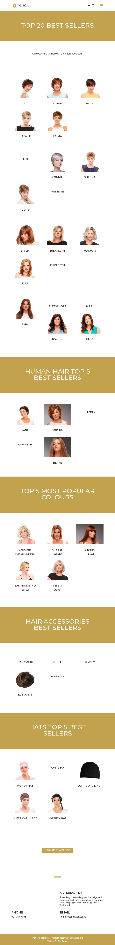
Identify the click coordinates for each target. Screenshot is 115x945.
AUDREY (25, 209)
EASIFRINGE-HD (25, 585)
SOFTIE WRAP (57, 818)
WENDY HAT (25, 785)
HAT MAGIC (25, 662)
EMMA (57, 136)
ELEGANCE (25, 694)
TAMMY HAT (57, 767)
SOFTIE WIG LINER (90, 785)
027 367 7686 (18, 916)
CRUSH (57, 662)
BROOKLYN (57, 250)
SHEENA (89, 177)
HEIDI (90, 339)
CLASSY (90, 662)
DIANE (57, 103)
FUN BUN (57, 676)
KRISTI (57, 585)
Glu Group (63, 941)
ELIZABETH (57, 265)
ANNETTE (57, 191)
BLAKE (57, 462)
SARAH (89, 306)
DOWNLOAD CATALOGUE (57, 850)
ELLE (25, 283)
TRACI (25, 103)
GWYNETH (25, 444)
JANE (25, 430)
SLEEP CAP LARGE (25, 818)
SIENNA (90, 412)
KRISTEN (57, 549)
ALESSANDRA (57, 306)
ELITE (25, 159)
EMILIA (25, 250)
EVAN (89, 103)
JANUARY (89, 250)
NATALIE (25, 136)
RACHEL (57, 339)
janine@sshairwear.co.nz (73, 916)
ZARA (25, 324)
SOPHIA (57, 430)
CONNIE (57, 177)
